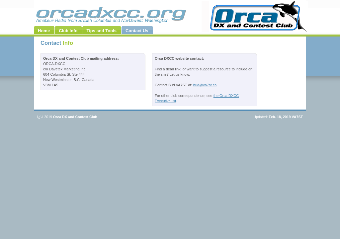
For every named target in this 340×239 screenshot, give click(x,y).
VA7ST (297, 117)
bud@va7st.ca (205, 85)
